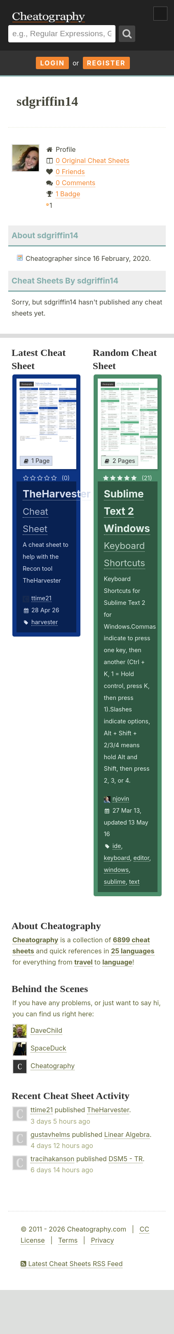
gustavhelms (50, 1134)
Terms (68, 1240)
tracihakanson (52, 1159)
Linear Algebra (127, 1134)
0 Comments (75, 183)
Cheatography (35, 940)
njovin (121, 798)
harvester (44, 621)
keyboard (117, 857)
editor (141, 857)
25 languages (132, 951)
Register (106, 63)
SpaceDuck (48, 1048)
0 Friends (70, 171)
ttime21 (41, 598)
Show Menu (160, 14)
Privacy (102, 1240)
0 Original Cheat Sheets (92, 160)
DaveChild (46, 1030)
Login (52, 63)
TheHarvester (108, 1110)
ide (117, 845)
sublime (115, 881)
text (134, 881)
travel (83, 962)
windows (116, 869)
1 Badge (68, 194)
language (117, 962)
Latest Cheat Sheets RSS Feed (71, 1264)
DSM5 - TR (125, 1159)
